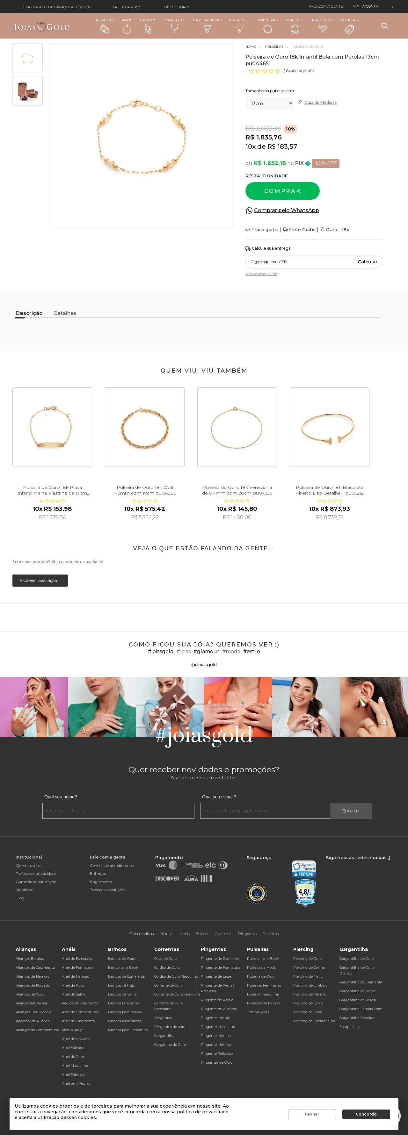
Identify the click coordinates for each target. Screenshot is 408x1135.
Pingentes (239, 25)
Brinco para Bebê (123, 967)
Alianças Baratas (30, 958)
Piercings (294, 26)
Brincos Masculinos (124, 1021)
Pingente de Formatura (220, 967)
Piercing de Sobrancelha (314, 1021)
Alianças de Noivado (33, 985)
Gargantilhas (207, 25)
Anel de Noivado (76, 1039)
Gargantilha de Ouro (356, 958)
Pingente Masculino (218, 1026)
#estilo (251, 651)
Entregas (98, 873)
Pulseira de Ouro (260, 976)
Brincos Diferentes (123, 1003)
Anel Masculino (75, 1065)
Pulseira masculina (263, 994)
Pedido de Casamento (80, 1003)
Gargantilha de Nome (357, 991)
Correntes (175, 25)
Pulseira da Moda (261, 967)
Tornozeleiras (258, 1012)
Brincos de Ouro (121, 958)
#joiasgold (161, 651)
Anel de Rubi (73, 985)
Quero (351, 810)
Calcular (367, 262)
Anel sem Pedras (76, 1083)
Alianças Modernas (31, 1003)
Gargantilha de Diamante (360, 982)
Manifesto (24, 889)
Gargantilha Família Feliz (360, 1009)
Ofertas (349, 26)
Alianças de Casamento (35, 967)
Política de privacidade (36, 873)
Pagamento (101, 881)
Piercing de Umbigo (310, 985)
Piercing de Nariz (308, 976)
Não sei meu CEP (261, 273)
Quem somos (28, 865)
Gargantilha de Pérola (357, 1000)
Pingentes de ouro (169, 1026)
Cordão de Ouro (167, 967)
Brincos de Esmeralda (126, 976)
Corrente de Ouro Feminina (177, 994)
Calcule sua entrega (268, 248)
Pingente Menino (216, 1044)
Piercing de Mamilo (309, 994)
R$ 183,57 (282, 146)
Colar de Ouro (165, 958)
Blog (20, 898)
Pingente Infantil (215, 1018)
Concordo (366, 1114)
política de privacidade (203, 1112)
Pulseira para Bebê (263, 958)
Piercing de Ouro (307, 958)
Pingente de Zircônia (219, 1009)
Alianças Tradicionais (33, 1012)
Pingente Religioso (217, 1053)
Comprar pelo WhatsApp (286, 210)
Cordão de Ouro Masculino (176, 976)
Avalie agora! (299, 70)
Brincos (148, 26)
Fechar (312, 1114)
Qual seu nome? (60, 796)
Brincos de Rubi (121, 985)
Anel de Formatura (77, 967)
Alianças (105, 25)
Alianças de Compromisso (37, 1030)
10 (250, 146)
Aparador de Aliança (33, 1021)
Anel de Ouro (73, 1056)
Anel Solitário (73, 1048)
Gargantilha (164, 1035)
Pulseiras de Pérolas (263, 1003)
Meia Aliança (73, 1030)
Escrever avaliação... (40, 580)
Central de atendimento (112, 865)
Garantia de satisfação (36, 881)
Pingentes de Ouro (216, 1062)
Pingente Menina (216, 1035)
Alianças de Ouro (30, 994)
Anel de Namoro (75, 976)
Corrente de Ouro (168, 985)
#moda (231, 651)
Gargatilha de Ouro (170, 1044)
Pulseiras (268, 26)
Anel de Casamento (78, 1021)
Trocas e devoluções (107, 889)
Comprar (282, 191)
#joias (184, 651)
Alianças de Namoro (32, 976)
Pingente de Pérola (217, 1000)
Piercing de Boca (307, 1012)
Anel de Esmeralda (77, 958)
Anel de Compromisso (80, 1012)
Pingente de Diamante (220, 958)
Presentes (322, 25)
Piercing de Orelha (309, 967)
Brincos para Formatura (128, 1030)
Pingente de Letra (216, 976)
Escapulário (349, 1026)
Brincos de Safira (122, 994)
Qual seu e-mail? (219, 796)
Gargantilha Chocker (357, 1018)
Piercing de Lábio (308, 1003)
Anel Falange (73, 1074)
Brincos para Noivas (125, 1012)
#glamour (206, 651)
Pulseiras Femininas (264, 985)
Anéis (126, 26)
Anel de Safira (73, 994)
